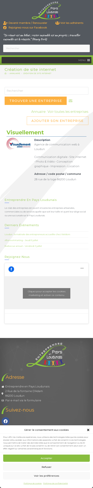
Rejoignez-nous (17, 257)
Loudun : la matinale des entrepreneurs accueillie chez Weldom (37, 234)
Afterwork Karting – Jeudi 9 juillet (21, 240)
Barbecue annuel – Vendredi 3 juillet (23, 246)
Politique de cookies (33, 483)
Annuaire (38, 112)
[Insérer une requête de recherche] (46, 48)
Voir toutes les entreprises (68, 112)
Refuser (47, 466)
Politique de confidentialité (55, 483)
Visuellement (25, 132)
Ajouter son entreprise (57, 121)
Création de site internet (37, 73)
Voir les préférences (46, 475)
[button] (88, 430)
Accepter (46, 458)
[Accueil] (6, 73)
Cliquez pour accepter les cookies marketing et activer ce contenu (46, 293)
